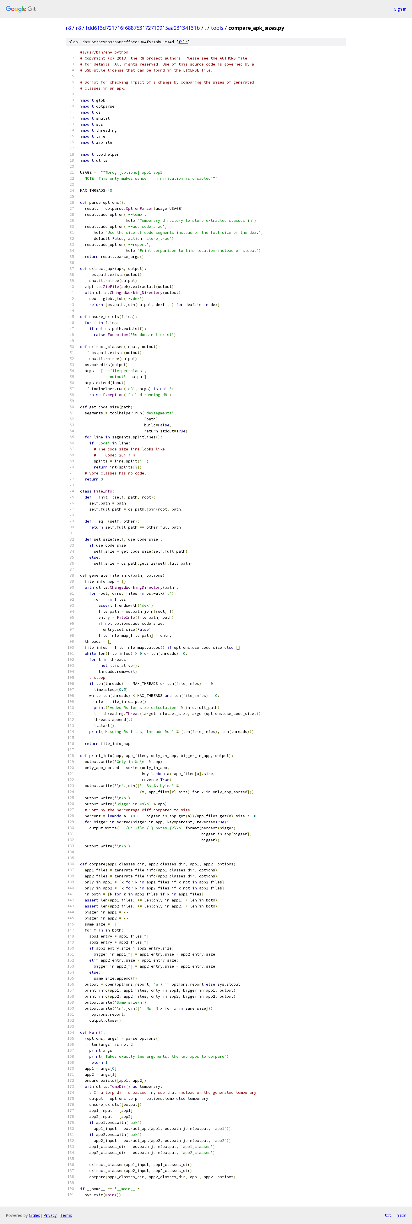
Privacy (50, 1215)
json (401, 1215)
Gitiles (34, 1215)
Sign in (400, 9)
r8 (68, 27)
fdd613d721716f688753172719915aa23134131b (143, 27)
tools (217, 27)
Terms (66, 1215)
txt (388, 1215)
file (183, 41)
